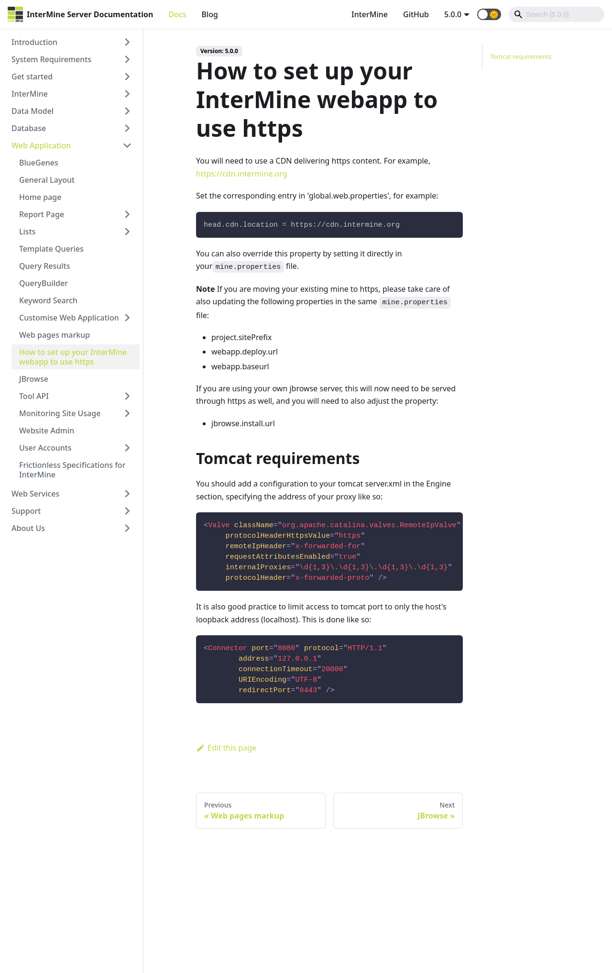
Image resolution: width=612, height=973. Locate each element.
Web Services (35, 493)
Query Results (44, 266)
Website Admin (46, 430)
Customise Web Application (69, 317)
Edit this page (226, 747)
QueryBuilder (43, 283)
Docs (177, 14)
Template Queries (51, 248)
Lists (27, 231)
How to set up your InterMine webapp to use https (73, 357)
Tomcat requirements (521, 56)
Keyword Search (48, 300)
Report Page (41, 214)
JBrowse (33, 379)
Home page (40, 197)
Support (26, 511)
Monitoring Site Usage (59, 413)
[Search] (556, 14)
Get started (32, 76)
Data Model (32, 111)
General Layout (47, 180)
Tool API (34, 396)
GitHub (416, 14)
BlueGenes (38, 162)
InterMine (369, 14)
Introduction (34, 42)
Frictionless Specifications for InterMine (72, 470)
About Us (28, 528)
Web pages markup (54, 335)
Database (28, 128)
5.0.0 (452, 14)
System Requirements (51, 59)
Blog (209, 14)
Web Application (41, 145)
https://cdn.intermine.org (241, 173)
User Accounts (45, 447)
